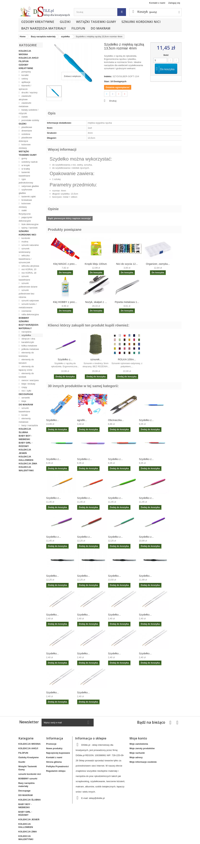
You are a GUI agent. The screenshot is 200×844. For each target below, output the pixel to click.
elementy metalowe (25, 420)
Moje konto (138, 738)
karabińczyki (27, 342)
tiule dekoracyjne (29, 224)
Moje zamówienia (138, 744)
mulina (24, 241)
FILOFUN (78, 28)
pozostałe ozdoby (30, 120)
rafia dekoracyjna (30, 314)
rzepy (24, 387)
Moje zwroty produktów (141, 748)
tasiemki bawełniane (24, 174)
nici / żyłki (26, 390)
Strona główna (54, 762)
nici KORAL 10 (28, 269)
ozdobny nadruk (29, 162)
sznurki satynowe (30, 300)
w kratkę (25, 168)
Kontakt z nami (157, 3)
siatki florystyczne (25, 212)
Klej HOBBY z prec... (65, 301)
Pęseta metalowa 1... (127, 301)
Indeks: (108, 76)
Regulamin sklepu (56, 771)
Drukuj (112, 101)
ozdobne (25, 134)
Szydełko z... (65, 359)
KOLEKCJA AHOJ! (29, 58)
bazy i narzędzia (29, 425)
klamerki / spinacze (25, 87)
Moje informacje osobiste (143, 762)
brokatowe (26, 200)
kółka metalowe (29, 345)
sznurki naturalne (30, 245)
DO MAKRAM (100, 28)
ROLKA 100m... (127, 359)
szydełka (26, 335)
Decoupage (26, 394)
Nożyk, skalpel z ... (96, 301)
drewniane (26, 130)
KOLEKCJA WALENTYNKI (26, 469)
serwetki (25, 397)
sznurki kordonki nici (141, 22)
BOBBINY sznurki (24, 320)
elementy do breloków (26, 354)
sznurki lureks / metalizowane (28, 306)
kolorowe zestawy (25, 146)
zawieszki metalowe (25, 105)
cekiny (24, 78)
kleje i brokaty (28, 383)
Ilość (166, 55)
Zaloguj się (174, 3)
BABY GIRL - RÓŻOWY (25, 444)
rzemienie (26, 311)
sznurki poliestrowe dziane (28, 285)
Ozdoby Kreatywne (37, 22)
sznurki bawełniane (24, 278)
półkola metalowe (30, 349)
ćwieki (24, 116)
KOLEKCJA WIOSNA (25, 53)
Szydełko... (52, 420)
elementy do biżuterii (26, 361)
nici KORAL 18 (28, 273)
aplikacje (25, 82)
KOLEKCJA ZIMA (28, 463)
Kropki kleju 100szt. (96, 263)
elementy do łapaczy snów (26, 368)
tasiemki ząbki (28, 196)
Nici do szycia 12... (127, 263)
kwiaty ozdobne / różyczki (28, 112)
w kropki (25, 165)
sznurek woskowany (24, 250)
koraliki (24, 75)
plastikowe (26, 127)
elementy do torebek (26, 375)
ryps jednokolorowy (26, 181)
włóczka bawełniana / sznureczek (25, 259)
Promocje (51, 744)
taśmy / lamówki (29, 227)
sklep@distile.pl (97, 798)
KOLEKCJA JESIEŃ (25, 451)
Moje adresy (135, 757)
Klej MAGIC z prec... (65, 263)
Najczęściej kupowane (58, 753)
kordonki (25, 238)
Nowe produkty (54, 748)
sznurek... (96, 359)
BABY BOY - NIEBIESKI (25, 437)
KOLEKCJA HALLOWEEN (26, 458)
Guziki (65, 22)
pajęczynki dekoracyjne (25, 219)
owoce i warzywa (30, 380)
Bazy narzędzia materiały (43, 28)
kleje (23, 401)
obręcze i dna (28, 338)
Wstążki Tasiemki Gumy (96, 22)
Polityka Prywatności (57, 766)
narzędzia (26, 331)
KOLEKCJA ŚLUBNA (25, 431)
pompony (26, 71)
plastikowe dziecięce (25, 139)
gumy (24, 158)
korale (24, 415)
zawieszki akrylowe (25, 98)
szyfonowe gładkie (25, 191)
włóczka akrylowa (30, 266)
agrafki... (82, 420)
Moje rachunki (137, 753)
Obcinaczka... (116, 420)
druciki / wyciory (29, 92)
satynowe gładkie (30, 186)
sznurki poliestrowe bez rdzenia (26, 293)
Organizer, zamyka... (158, 263)
